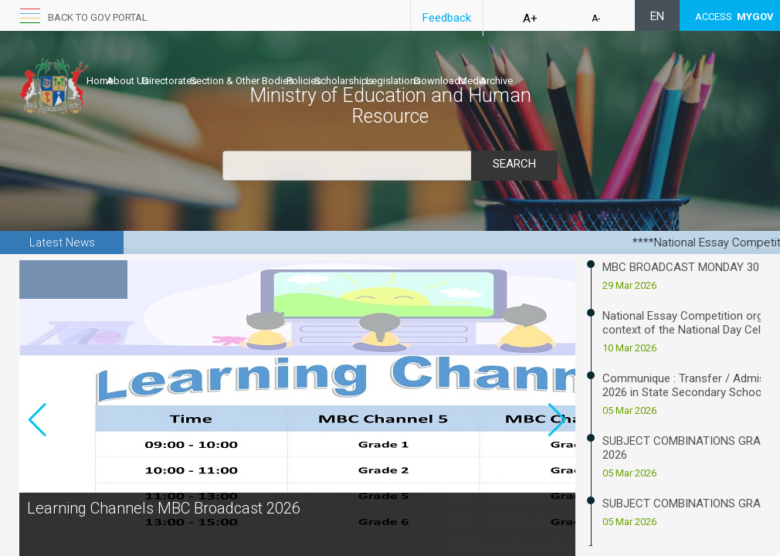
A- (596, 18)
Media (602, 67)
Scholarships (424, 67)
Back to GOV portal (98, 17)
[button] (557, 446)
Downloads (553, 67)
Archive (642, 67)
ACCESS (734, 16)
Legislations (490, 67)
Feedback (446, 18)
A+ (530, 18)
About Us (144, 67)
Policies (368, 67)
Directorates (202, 67)
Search (514, 164)
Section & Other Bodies (290, 67)
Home (100, 67)
